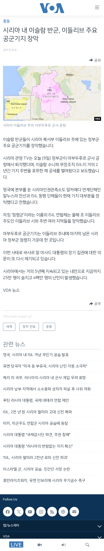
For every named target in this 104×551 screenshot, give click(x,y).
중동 (6, 21)
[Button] (95, 60)
